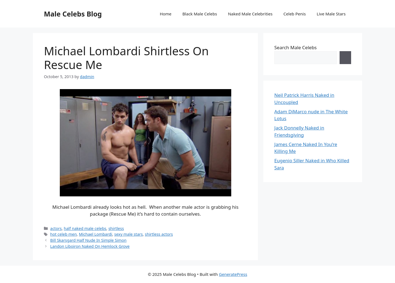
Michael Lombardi (95, 234)
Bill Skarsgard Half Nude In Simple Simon (88, 240)
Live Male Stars (331, 14)
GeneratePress (233, 274)
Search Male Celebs (295, 47)
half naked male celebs (85, 228)
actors (56, 228)
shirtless (116, 228)
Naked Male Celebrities (250, 14)
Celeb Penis (294, 14)
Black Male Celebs (199, 14)
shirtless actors (159, 234)
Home (165, 14)
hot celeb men (63, 234)
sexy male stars (128, 234)
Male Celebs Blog (73, 13)
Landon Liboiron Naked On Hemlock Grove (89, 246)
